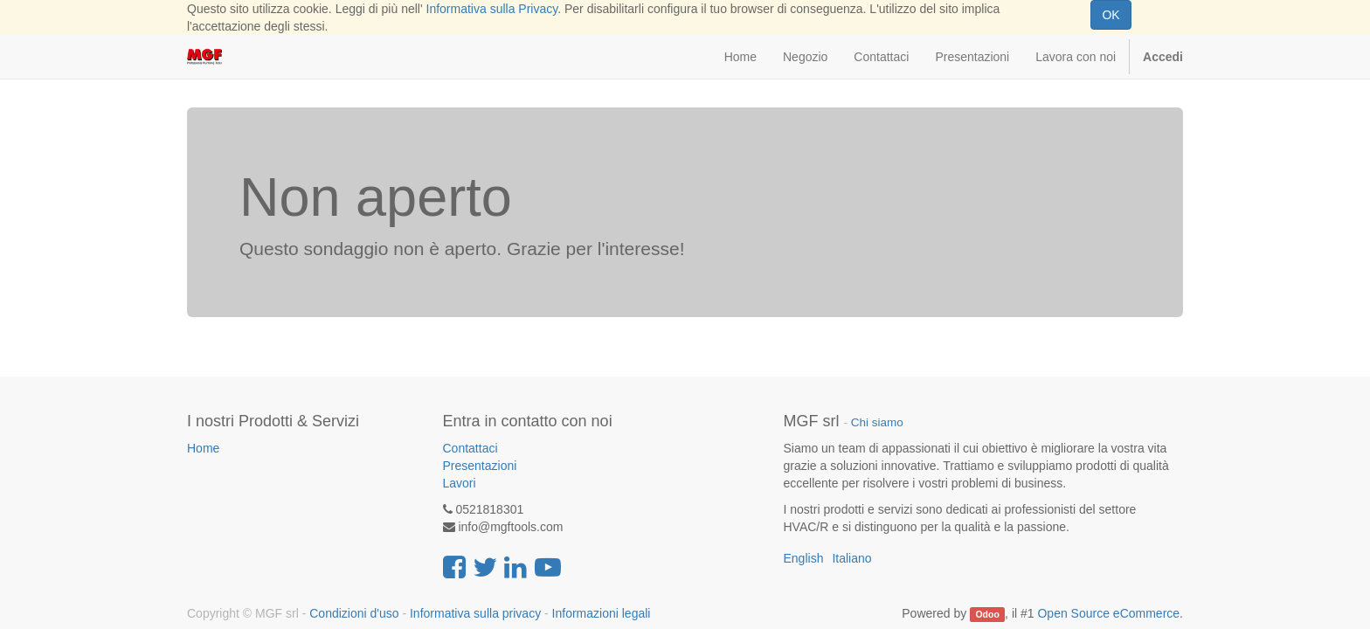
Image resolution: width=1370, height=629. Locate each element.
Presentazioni (480, 466)
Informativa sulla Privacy (492, 9)
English (804, 558)
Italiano (851, 558)
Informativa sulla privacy (475, 613)
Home (203, 448)
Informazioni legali (601, 613)
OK (1110, 15)
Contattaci (470, 448)
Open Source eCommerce (1108, 613)
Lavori (459, 483)
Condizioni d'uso (353, 613)
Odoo (987, 614)
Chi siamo (877, 422)
